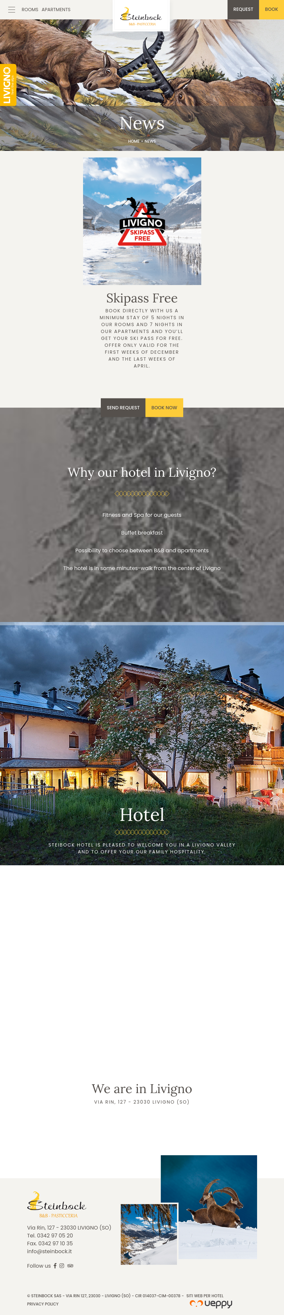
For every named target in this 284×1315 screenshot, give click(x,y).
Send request (123, 407)
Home (134, 141)
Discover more (142, 269)
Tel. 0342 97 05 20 (50, 1235)
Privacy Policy (43, 1304)
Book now (164, 407)
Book (271, 9)
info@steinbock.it (49, 1251)
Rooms (30, 9)
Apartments (56, 9)
